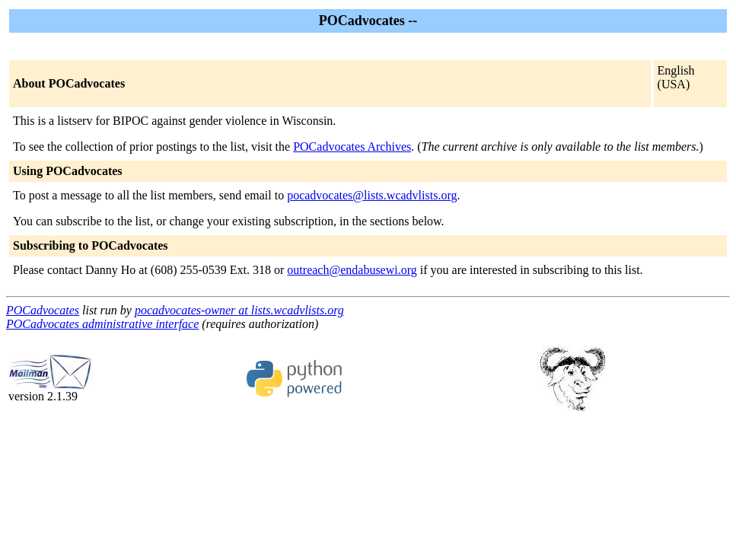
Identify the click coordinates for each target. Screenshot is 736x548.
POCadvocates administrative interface (102, 323)
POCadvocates (42, 310)
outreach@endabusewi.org (351, 269)
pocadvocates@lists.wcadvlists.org (372, 195)
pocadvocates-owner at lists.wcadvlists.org (239, 310)
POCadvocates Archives (352, 146)
